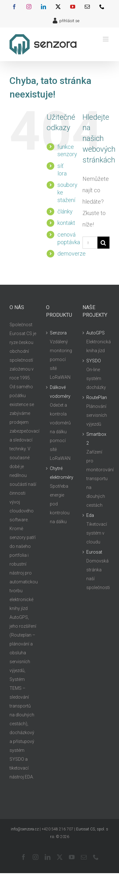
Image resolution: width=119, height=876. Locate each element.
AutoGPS (95, 332)
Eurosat (94, 552)
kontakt (66, 222)
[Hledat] (103, 243)
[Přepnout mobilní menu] (106, 39)
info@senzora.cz (25, 829)
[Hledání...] (90, 243)
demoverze (71, 253)
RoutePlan (96, 397)
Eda (90, 515)
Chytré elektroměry (60, 473)
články (65, 211)
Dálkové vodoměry (60, 392)
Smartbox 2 (96, 439)
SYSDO (93, 360)
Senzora (58, 332)
